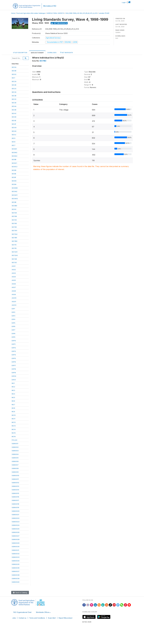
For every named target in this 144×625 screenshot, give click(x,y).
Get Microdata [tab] (66, 52)
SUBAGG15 (15, 493)
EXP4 (13, 319)
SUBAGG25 (15, 529)
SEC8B (14, 159)
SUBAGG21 (15, 514)
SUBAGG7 (15, 465)
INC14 (14, 429)
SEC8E (14, 174)
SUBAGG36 (15, 568)
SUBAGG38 (15, 575)
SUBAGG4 (15, 454)
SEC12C (14, 262)
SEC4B (14, 110)
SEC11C (14, 245)
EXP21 (14, 380)
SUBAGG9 (15, 472)
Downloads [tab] (51, 52)
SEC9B (14, 202)
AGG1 (13, 266)
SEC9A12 (15, 198)
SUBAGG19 (15, 507)
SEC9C (14, 209)
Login (123, 2)
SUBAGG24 (15, 525)
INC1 (13, 383)
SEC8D (14, 170)
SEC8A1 (14, 149)
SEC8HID (15, 188)
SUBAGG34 (15, 561)
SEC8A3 (14, 156)
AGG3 (14, 273)
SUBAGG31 (15, 550)
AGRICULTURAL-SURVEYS (55, 13)
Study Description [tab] (20, 52)
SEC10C (14, 220)
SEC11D (14, 248)
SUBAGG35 (15, 564)
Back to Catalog (20, 592)
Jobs (14, 618)
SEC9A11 (14, 195)
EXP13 (14, 351)
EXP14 (14, 355)
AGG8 (14, 291)
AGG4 (14, 277)
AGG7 (14, 287)
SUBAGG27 (15, 536)
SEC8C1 (14, 163)
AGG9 (14, 294)
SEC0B (14, 71)
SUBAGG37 (15, 571)
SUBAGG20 (15, 511)
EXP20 (14, 376)
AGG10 (14, 298)
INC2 (13, 387)
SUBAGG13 (15, 486)
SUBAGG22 (15, 518)
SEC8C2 (14, 166)
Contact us (22, 618)
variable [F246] (104, 13)
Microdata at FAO (49, 6)
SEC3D (14, 103)
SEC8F (14, 177)
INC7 (13, 404)
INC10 (14, 415)
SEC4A (14, 106)
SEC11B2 (14, 241)
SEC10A (14, 213)
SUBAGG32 (15, 554)
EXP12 (14, 348)
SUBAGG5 (15, 458)
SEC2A (14, 81)
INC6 (13, 401)
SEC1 (13, 78)
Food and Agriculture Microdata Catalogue (31, 13)
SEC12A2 (15, 255)
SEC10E (14, 227)
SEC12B (14, 259)
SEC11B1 (14, 238)
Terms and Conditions (37, 618)
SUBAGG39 (15, 578)
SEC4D (14, 117)
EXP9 (13, 337)
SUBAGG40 (15, 582)
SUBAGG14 (15, 490)
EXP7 (13, 330)
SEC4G (14, 127)
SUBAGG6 (15, 461)
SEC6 (13, 142)
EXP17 (14, 365)
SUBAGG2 (15, 447)
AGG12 (14, 305)
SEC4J (14, 135)
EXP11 (13, 344)
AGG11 (14, 301)
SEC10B (14, 216)
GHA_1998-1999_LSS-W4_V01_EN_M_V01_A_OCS (81, 13)
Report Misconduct (65, 618)
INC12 (14, 422)
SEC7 (13, 145)
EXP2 (13, 312)
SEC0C (14, 74)
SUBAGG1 (15, 443)
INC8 (13, 408)
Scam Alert (52, 618)
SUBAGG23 (15, 522)
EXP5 (13, 323)
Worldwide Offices (42, 612)
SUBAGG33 (15, 557)
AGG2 (14, 269)
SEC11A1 (14, 230)
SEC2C (14, 88)
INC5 (13, 397)
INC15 (14, 433)
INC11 (13, 419)
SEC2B (14, 85)
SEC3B (14, 96)
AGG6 (14, 284)
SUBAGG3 (15, 451)
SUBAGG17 (15, 500)
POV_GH (14, 440)
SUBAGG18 (15, 504)
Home (13, 13)
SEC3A (14, 92)
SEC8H (14, 184)
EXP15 (14, 358)
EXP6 (13, 326)
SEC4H (14, 131)
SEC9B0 (14, 206)
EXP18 (14, 369)
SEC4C (14, 113)
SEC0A (14, 67)
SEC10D (14, 223)
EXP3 (13, 316)
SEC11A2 (14, 234)
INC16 (14, 436)
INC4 (13, 394)
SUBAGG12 (15, 482)
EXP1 (13, 309)
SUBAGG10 (15, 475)
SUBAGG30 (15, 546)
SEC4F (14, 124)
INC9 (13, 411)
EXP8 (13, 333)
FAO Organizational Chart (22, 612)
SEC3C (14, 99)
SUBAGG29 (15, 543)
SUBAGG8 (15, 468)
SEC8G (14, 181)
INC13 (14, 426)
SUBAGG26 (15, 532)
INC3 (13, 390)
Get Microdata (59, 23)
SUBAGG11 (15, 479)
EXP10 (14, 341)
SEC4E (14, 120)
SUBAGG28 (15, 539)
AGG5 (14, 280)
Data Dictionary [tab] (37, 53)
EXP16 (14, 362)
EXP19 (14, 372)
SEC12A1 (14, 252)
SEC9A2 (14, 191)
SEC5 (13, 138)
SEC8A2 (14, 152)
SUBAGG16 (15, 497)
